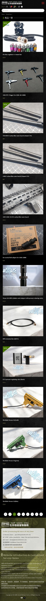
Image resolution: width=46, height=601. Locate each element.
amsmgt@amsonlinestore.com (18, 539)
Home (3, 14)
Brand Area (9, 14)
